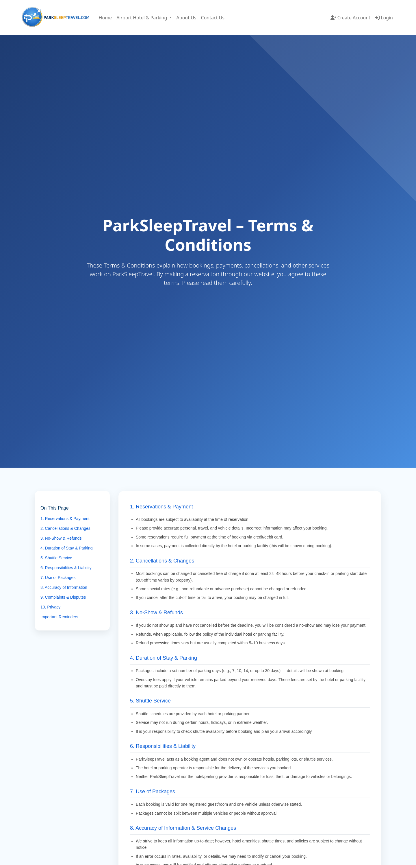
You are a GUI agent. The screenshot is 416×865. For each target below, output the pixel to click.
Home (105, 17)
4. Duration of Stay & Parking (66, 548)
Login (384, 17)
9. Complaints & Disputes (63, 597)
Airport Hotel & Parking (142, 17)
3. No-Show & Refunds (60, 538)
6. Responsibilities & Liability (66, 567)
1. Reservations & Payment (65, 518)
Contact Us (212, 17)
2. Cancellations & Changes (65, 528)
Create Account (350, 17)
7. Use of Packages (57, 577)
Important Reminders (59, 617)
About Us (186, 17)
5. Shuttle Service (56, 558)
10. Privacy (50, 607)
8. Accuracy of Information (63, 587)
